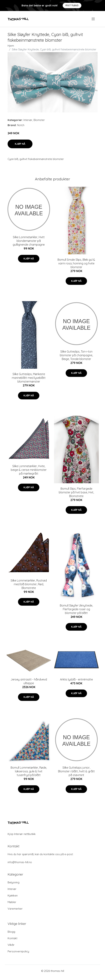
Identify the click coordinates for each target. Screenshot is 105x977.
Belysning (13, 882)
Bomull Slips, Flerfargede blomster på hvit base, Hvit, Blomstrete (76, 492)
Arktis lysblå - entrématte (76, 679)
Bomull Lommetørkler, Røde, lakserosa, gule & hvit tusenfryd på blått (29, 771)
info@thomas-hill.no (20, 862)
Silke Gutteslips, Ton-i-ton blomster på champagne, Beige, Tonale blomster (76, 355)
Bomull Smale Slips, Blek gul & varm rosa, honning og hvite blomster (76, 263)
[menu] (93, 19)
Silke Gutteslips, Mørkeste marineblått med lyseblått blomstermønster (29, 377)
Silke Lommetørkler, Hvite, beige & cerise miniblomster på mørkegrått (29, 469)
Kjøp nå (20, 143)
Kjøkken (13, 895)
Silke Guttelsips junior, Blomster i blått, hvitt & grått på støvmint (76, 771)
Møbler (12, 902)
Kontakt (12, 938)
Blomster (39, 120)
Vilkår (11, 944)
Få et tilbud (72, 5)
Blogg (11, 931)
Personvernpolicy (18, 951)
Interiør (27, 120)
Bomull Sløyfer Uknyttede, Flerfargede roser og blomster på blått (76, 609)
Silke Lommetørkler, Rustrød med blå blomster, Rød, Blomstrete (29, 584)
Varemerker (15, 908)
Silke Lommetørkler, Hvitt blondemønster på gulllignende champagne (29, 240)
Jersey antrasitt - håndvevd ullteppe (29, 681)
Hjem (11, 45)
